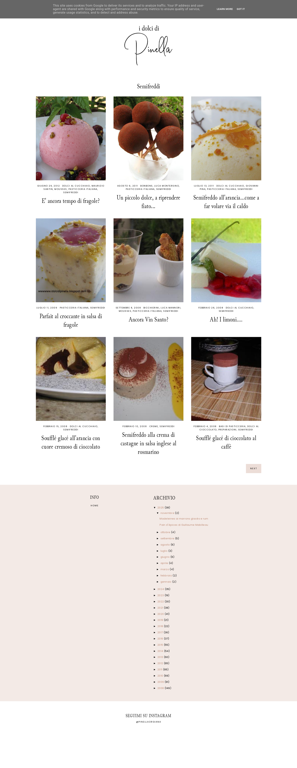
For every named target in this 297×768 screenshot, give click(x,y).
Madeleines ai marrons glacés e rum (184, 518)
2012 (160, 663)
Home (95, 505)
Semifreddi (70, 192)
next (253, 468)
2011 (160, 669)
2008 (161, 688)
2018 (160, 626)
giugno (165, 557)
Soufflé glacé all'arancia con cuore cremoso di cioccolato (70, 442)
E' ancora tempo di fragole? (71, 201)
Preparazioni (227, 429)
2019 (160, 620)
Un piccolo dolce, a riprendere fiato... (148, 202)
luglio (164, 551)
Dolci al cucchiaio (76, 185)
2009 (161, 682)
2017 (160, 632)
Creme (153, 426)
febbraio (167, 575)
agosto (166, 544)
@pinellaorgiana (148, 721)
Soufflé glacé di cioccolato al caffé (226, 442)
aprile (165, 563)
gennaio (166, 582)
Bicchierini (151, 307)
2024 (161, 589)
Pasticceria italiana (83, 189)
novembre (168, 513)
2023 (161, 595)
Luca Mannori (171, 307)
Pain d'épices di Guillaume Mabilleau (184, 525)
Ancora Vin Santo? (148, 319)
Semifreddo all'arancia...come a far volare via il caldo (226, 202)
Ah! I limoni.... (226, 319)
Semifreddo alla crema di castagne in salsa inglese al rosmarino (148, 443)
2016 (160, 638)
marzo (165, 569)
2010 (160, 676)
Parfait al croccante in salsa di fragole (71, 320)
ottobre (166, 532)
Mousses (60, 189)
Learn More (225, 9)
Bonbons (146, 185)
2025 (161, 507)
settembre (168, 538)
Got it (241, 9)
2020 (161, 614)
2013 (160, 657)
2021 (160, 608)
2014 (160, 651)
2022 (161, 601)
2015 (160, 645)
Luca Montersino (166, 185)
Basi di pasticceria (232, 426)
